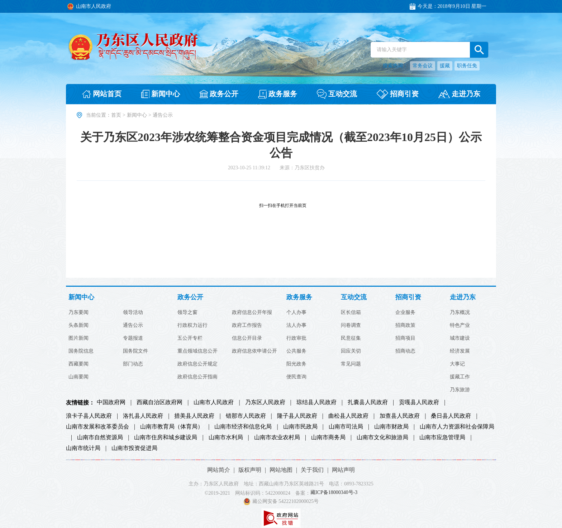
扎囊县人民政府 (368, 402)
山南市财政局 (391, 427)
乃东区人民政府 (265, 402)
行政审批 (296, 338)
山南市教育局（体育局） (171, 427)
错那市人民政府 (246, 416)
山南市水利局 (226, 437)
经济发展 (460, 351)
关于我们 (312, 470)
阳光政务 (296, 364)
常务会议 (423, 65)
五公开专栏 (190, 338)
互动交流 (354, 297)
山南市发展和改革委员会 (97, 427)
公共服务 (296, 351)
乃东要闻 (78, 312)
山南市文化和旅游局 (382, 437)
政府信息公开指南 (197, 376)
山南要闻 (78, 376)
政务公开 (190, 297)
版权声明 (249, 470)
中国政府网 (111, 402)
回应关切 (351, 351)
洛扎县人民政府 (143, 416)
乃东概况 (460, 312)
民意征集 (351, 338)
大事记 (457, 364)
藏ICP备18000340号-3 (333, 492)
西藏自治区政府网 (159, 402)
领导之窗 (187, 312)
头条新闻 (78, 325)
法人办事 (296, 325)
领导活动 (133, 312)
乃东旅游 (460, 389)
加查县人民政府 (400, 416)
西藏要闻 (78, 364)
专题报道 (133, 338)
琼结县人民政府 (316, 402)
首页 (116, 115)
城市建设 (460, 338)
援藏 (445, 65)
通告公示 (133, 325)
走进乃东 (463, 297)
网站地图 (281, 470)
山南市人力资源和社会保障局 (457, 427)
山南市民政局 (300, 427)
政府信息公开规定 (197, 364)
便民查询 (296, 376)
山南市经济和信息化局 (243, 427)
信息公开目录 (247, 338)
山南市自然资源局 (100, 437)
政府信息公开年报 (252, 312)
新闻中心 (137, 115)
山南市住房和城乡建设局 (165, 437)
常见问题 (351, 364)
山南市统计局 (83, 448)
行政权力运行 (192, 325)
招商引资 (408, 297)
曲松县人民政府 (348, 416)
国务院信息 (81, 351)
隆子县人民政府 (297, 416)
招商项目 (405, 338)
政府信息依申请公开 (254, 351)
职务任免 (467, 65)
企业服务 (405, 312)
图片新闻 (78, 338)
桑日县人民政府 (451, 416)
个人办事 (296, 312)
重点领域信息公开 (197, 351)
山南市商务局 (328, 437)
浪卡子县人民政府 (89, 416)
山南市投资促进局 (134, 448)
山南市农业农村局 (277, 437)
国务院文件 (135, 351)
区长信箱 (351, 312)
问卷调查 (351, 325)
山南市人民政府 (214, 402)
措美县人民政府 (194, 416)
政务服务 (299, 297)
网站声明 (343, 470)
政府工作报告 (247, 325)
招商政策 (405, 325)
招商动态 (405, 351)
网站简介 (218, 470)
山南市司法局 (346, 427)
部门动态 (133, 364)
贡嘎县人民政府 (419, 402)
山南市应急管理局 (442, 437)
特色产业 (460, 325)
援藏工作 (460, 376)
